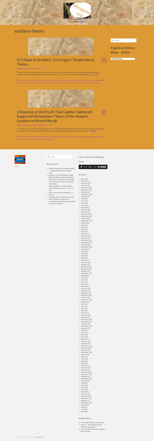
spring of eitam (84, 82)
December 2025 (86, 188)
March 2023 (85, 260)
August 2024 (85, 223)
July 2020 (84, 330)
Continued (94, 74)
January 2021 (85, 317)
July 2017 (84, 407)
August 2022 (85, 275)
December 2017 (86, 396)
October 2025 (85, 192)
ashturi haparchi (22, 136)
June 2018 (84, 385)
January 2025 (85, 212)
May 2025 (84, 203)
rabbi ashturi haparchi (37, 82)
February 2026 (86, 183)
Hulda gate (79, 136)
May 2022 (84, 282)
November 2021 (86, 295)
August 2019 (85, 354)
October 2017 (85, 400)
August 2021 (85, 302)
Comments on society (30, 125)
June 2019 (84, 359)
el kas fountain (31, 80)
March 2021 (85, 313)
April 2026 (84, 179)
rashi (58, 82)
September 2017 (86, 403)
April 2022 (84, 284)
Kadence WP (40, 437)
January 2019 (85, 370)
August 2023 (85, 249)
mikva (94, 80)
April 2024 (84, 232)
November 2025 (86, 190)
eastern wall (56, 136)
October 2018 (85, 376)
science (38, 68)
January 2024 (85, 238)
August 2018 (85, 381)
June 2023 (84, 253)
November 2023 (86, 242)
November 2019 (86, 348)
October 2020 (85, 324)
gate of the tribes (64, 136)
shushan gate (24, 139)
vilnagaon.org (82, 19)
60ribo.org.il (82, 22)
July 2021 (84, 304)
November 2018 (86, 374)
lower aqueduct (88, 80)
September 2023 (86, 247)
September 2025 (86, 194)
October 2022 (85, 271)
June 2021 (84, 306)
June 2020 (84, 332)
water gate (97, 82)
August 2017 (85, 405)
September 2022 (86, 273)
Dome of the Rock (48, 136)
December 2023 (86, 240)
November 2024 (86, 216)
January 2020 (85, 343)
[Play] (81, 167)
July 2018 (84, 383)
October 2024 (85, 218)
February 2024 (86, 236)
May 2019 (84, 361)
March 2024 (85, 234)
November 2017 (86, 398)
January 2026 (85, 185)
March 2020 (85, 339)
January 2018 (85, 394)
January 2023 (85, 264)
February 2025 (86, 210)
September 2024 (86, 221)
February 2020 (86, 341)
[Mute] (99, 167)
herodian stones (72, 136)
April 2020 (84, 337)
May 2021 (84, 308)
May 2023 (84, 256)
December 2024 (86, 214)
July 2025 (84, 199)
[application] (93, 167)
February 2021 (86, 315)
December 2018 (86, 372)
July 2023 (84, 251)
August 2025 (85, 196)
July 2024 (84, 225)
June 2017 (84, 409)
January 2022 (85, 291)
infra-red (62, 80)
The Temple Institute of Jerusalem (92, 422)
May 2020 (84, 335)
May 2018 (84, 387)
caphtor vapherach (22, 80)
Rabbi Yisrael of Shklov (98, 136)
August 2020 (85, 328)
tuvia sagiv (91, 82)
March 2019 (85, 365)
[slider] (90, 166)
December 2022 (86, 267)
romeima (62, 82)
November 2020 (86, 321)
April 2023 (84, 258)
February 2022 (86, 289)
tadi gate (38, 139)
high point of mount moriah (53, 80)
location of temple (79, 80)
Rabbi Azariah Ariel (47, 82)
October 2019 (85, 350)
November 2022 (86, 269)
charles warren (39, 136)
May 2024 (84, 229)
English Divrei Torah (29, 68)
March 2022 (85, 286)
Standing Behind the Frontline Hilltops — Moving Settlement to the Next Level (61, 171)
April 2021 (84, 311)
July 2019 (84, 357)
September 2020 (86, 326)
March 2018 (85, 392)
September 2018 (86, 379)
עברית (16, 166)
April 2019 (84, 363)
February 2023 (86, 262)
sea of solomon (68, 82)
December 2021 (86, 293)
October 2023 (85, 245)
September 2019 (86, 352)
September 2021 (86, 300)
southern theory (76, 82)
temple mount (44, 139)
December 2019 (86, 346)
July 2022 (84, 278)
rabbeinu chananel (26, 82)
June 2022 (84, 280)
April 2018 (84, 390)
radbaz (54, 82)
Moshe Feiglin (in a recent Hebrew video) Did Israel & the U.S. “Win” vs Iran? (61, 188)
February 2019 (86, 368)
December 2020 (86, 319)
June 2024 (84, 227)
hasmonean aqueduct (40, 80)
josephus (67, 80)
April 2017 (84, 411)
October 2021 (85, 297)
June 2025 (84, 201)
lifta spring (72, 80)
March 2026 (85, 181)
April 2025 (84, 205)
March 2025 (85, 207)
